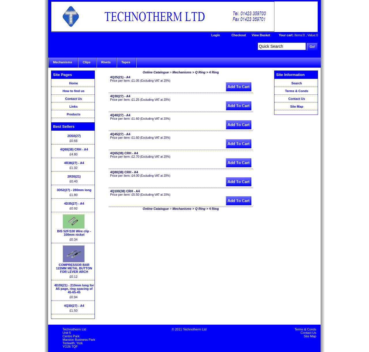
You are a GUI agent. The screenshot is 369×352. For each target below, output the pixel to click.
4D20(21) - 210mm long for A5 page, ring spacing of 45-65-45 (74, 288)
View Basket (261, 35)
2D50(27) (74, 136)
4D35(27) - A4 (74, 203)
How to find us (73, 91)
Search (296, 83)
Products (73, 114)
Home (73, 83)
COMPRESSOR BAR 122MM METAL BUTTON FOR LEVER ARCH (74, 268)
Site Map (296, 106)
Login (215, 35)
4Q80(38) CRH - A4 (74, 149)
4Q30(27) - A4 (74, 305)
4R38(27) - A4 (74, 163)
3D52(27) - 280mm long (74, 190)
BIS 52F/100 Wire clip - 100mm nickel (74, 232)
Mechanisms (62, 62)
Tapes (125, 62)
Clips (87, 62)
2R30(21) (74, 176)
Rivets (106, 62)
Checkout (238, 35)
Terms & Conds (296, 91)
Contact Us (73, 98)
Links (73, 106)
